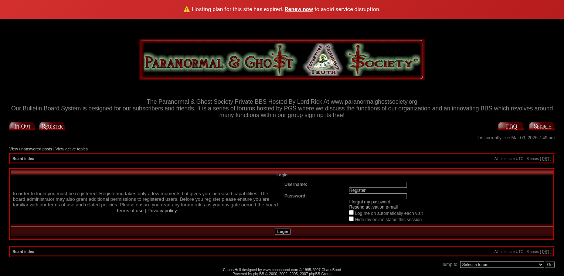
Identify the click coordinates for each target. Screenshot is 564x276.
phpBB (258, 274)
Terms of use (129, 210)
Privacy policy (162, 210)
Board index (23, 159)
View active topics (71, 149)
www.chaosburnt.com (280, 270)
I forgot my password (369, 201)
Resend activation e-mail (373, 207)
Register (357, 190)
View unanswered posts (30, 149)
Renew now (299, 9)
